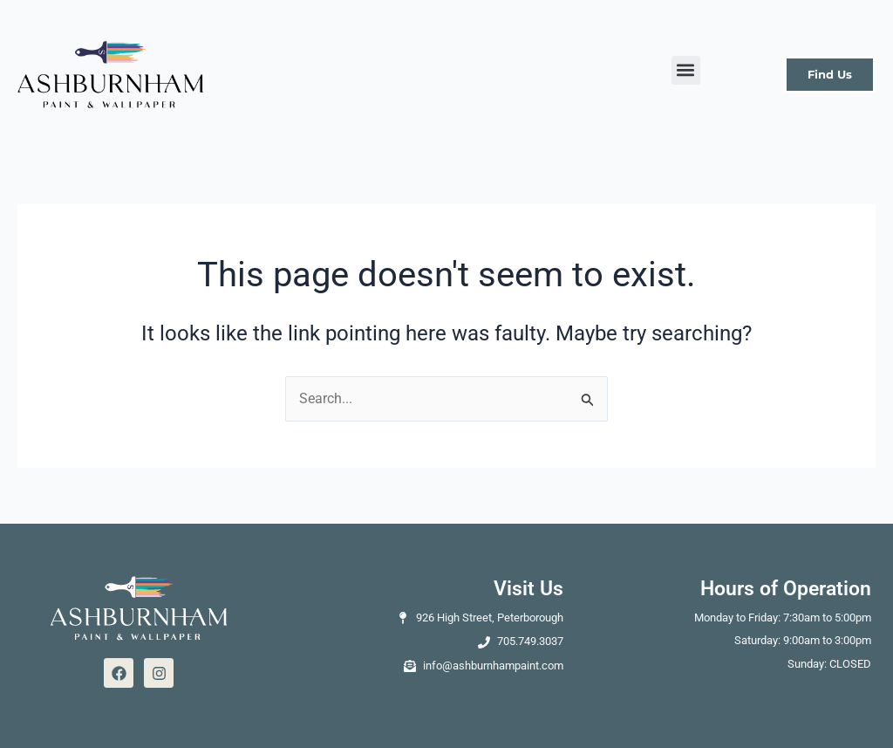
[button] (685, 70)
